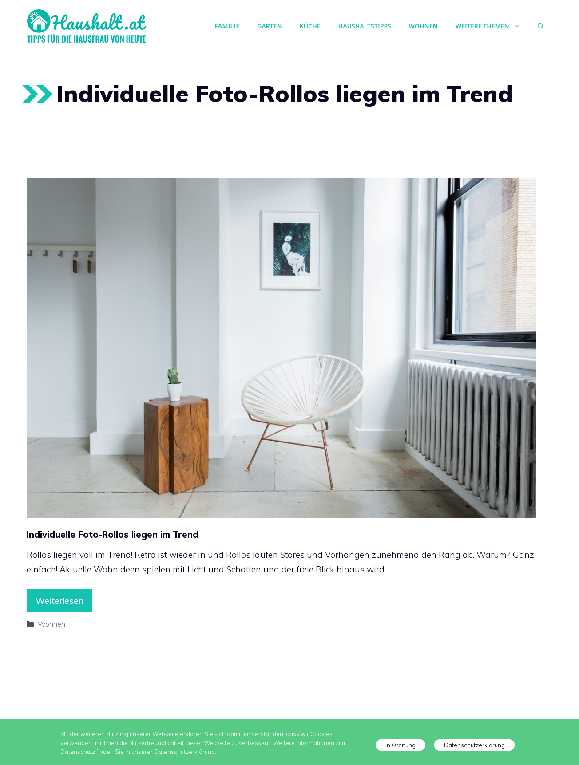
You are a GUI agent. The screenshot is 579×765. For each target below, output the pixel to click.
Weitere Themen (492, 26)
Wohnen (423, 26)
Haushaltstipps (364, 26)
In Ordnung (400, 745)
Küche (310, 26)
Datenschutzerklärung (474, 745)
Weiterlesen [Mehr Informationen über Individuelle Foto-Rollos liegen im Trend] (59, 600)
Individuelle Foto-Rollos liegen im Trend (112, 534)
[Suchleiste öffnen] (541, 26)
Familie (227, 26)
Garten (269, 26)
